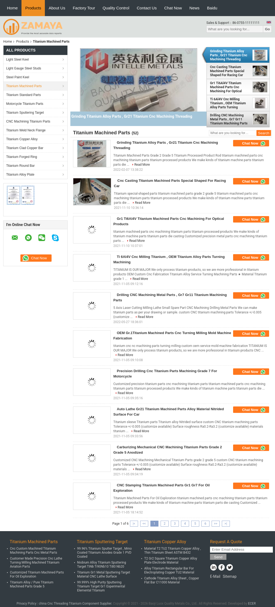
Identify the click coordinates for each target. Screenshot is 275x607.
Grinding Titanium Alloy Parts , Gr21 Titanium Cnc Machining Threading (228, 55)
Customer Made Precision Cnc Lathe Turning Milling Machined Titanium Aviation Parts (36, 562)
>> (215, 523)
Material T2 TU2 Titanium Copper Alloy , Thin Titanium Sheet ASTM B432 (172, 550)
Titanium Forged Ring (21, 157)
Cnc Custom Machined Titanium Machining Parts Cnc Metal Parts (33, 550)
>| (226, 523)
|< (134, 523)
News (194, 8)
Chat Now (173, 8)
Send (218, 557)
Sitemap (229, 576)
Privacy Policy (27, 603)
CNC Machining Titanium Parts (28, 121)
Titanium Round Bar (20, 166)
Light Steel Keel (17, 59)
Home (12, 8)
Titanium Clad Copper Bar (24, 148)
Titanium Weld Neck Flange (26, 130)
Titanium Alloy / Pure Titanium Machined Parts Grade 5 (31, 584)
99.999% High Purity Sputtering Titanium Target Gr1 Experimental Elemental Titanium (101, 586)
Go (267, 29)
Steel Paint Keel (17, 77)
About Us (57, 8)
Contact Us (147, 8)
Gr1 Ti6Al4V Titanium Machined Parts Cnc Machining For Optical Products (226, 87)
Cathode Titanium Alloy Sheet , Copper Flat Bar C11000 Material (171, 580)
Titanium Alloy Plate (20, 174)
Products (33, 8)
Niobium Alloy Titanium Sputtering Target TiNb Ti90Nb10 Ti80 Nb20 (101, 564)
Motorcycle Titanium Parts (24, 104)
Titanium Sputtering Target (25, 112)
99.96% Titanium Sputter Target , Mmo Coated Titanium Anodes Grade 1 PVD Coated (104, 552)
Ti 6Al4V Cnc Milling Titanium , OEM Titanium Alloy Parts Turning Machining (228, 103)
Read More (142, 164)
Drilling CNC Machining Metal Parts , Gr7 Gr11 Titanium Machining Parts (229, 119)
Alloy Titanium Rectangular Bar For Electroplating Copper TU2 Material (169, 570)
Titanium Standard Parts (23, 95)
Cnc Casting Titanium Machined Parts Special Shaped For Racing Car (227, 71)
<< (144, 523)
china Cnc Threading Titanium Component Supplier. (76, 603)
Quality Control (116, 8)
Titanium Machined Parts (24, 86)
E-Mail (215, 576)
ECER (252, 603)
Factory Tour (84, 8)
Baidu (212, 8)
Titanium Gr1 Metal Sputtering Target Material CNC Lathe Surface (103, 574)
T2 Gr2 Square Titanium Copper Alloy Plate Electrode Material (170, 560)
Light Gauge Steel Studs (23, 68)
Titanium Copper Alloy (22, 139)
